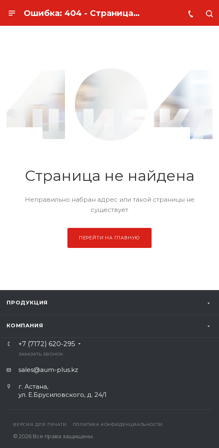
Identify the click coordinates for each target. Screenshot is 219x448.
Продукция (27, 302)
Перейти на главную (109, 238)
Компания (25, 325)
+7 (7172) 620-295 (46, 344)
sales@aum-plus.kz (48, 370)
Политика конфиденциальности (118, 424)
